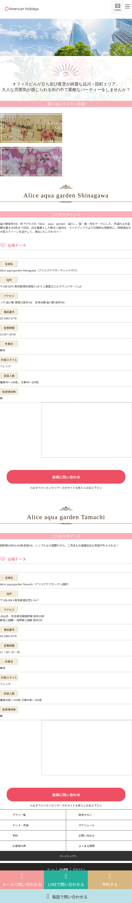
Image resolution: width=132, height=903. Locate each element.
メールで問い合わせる (22, 880)
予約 (15, 835)
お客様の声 (19, 846)
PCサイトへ (79, 869)
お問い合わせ (87, 835)
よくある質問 (87, 846)
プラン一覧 (19, 815)
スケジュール (86, 825)
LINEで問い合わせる (66, 880)
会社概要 (63, 869)
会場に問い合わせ (66, 476)
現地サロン (85, 815)
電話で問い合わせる (66, 895)
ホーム (50, 869)
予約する (110, 880)
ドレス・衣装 (20, 825)
